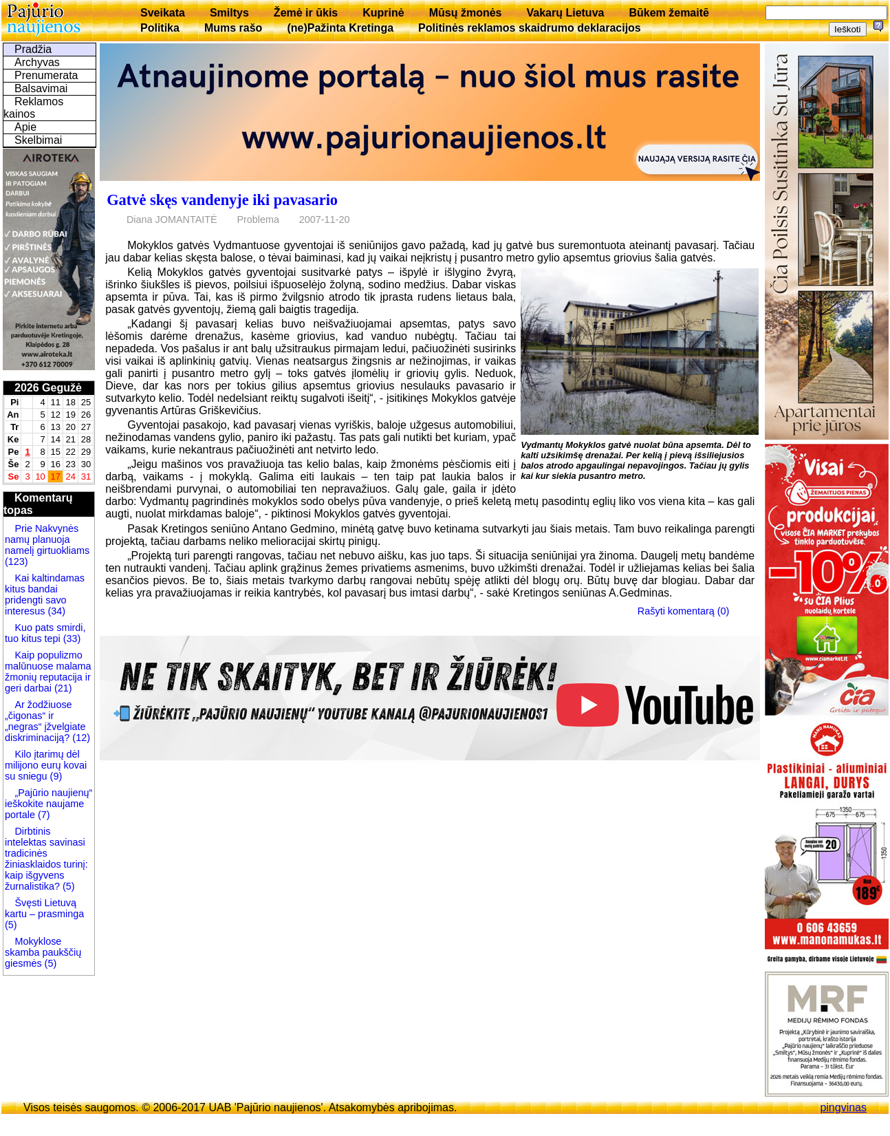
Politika (160, 28)
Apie (25, 127)
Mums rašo (233, 28)
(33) (71, 638)
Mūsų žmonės (465, 13)
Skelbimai (38, 140)
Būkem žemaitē (669, 13)
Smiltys (229, 13)
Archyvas (37, 62)
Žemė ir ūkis (306, 13)
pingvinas (843, 1107)
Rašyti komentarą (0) (684, 611)
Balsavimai (40, 88)
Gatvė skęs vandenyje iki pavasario (222, 199)
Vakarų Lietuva (565, 13)
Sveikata (162, 13)
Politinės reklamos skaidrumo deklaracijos (529, 28)
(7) (42, 814)
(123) (16, 561)
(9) (55, 776)
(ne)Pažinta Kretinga (340, 28)
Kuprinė (383, 13)
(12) (79, 737)
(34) (55, 611)
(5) (67, 886)
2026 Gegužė (48, 388)
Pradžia (33, 49)
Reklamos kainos (33, 108)
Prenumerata (46, 75)
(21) (62, 688)
